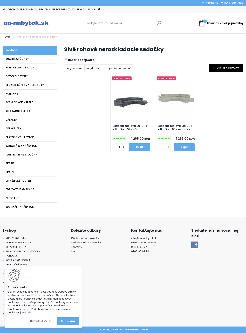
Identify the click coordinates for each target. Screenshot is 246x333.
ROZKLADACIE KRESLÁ (19, 102)
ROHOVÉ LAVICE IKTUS (19, 67)
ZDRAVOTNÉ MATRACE (19, 189)
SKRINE (9, 163)
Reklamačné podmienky (86, 242)
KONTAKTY (79, 9)
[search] (159, 24)
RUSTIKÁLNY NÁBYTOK (19, 207)
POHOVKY (11, 93)
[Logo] (26, 23)
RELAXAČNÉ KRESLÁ (17, 111)
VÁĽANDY (11, 120)
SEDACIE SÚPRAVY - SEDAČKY (24, 85)
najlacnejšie (74, 68)
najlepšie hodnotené (118, 68)
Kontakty (76, 247)
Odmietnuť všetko (40, 321)
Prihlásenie (212, 2)
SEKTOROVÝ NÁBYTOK (19, 137)
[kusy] (119, 147)
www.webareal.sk (136, 329)
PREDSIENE (12, 198)
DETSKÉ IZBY (13, 128)
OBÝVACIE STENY (16, 76)
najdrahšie (93, 68)
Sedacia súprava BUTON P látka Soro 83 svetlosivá (175, 127)
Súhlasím (68, 321)
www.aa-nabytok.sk (143, 242)
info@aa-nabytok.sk (143, 238)
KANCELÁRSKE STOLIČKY (21, 154)
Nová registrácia (233, 2)
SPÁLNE (10, 172)
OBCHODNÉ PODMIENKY (22, 9)
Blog (100, 9)
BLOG (91, 9)
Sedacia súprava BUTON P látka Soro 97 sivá (130, 127)
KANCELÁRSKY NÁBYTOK (21, 146)
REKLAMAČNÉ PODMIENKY (54, 9)
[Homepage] (4, 9)
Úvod (8, 36)
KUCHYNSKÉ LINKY (17, 59)
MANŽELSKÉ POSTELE (18, 180)
